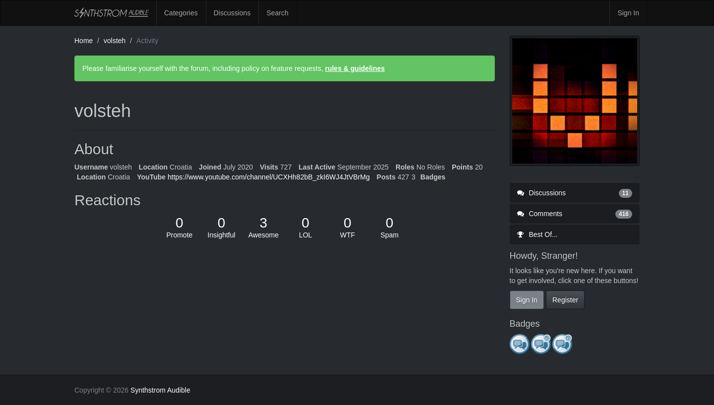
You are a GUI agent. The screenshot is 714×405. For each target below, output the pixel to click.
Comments (575, 214)
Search (277, 13)
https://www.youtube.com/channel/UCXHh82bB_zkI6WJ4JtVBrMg (269, 177)
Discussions (232, 13)
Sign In (628, 13)
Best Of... (537, 234)
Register (565, 300)
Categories (181, 13)
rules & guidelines (355, 68)
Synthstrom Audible (111, 12)
